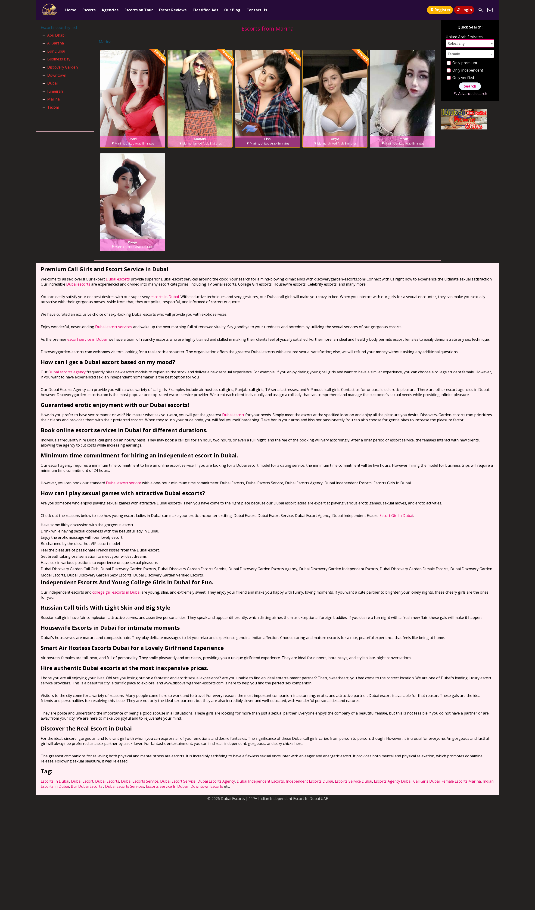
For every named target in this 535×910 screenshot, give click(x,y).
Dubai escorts (118, 279)
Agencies (110, 10)
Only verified (460, 77)
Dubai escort (233, 414)
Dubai (52, 83)
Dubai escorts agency (67, 372)
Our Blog (232, 10)
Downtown (56, 75)
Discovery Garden (62, 67)
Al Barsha (55, 43)
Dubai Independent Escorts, (261, 781)
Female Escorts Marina (461, 781)
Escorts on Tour (138, 10)
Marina (53, 99)
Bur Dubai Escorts (86, 786)
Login (464, 9)
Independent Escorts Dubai (309, 781)
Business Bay (58, 59)
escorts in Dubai (165, 296)
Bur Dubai (56, 51)
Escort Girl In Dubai (396, 515)
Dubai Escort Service (178, 781)
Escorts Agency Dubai (392, 781)
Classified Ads (205, 10)
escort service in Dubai (87, 339)
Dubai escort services (113, 326)
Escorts (89, 10)
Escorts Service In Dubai (167, 786)
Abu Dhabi (56, 35)
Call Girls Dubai (426, 781)
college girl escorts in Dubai (116, 592)
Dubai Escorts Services (124, 786)
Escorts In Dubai (55, 781)
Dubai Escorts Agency (216, 781)
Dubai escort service (123, 482)
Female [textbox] (454, 54)
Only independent (465, 70)
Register (439, 9)
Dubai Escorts (107, 781)
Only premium (462, 62)
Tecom (53, 107)
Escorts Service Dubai (353, 781)
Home (70, 10)
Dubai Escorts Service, (140, 781)
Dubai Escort (82, 781)
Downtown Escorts (206, 786)
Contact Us (256, 10)
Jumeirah (55, 91)
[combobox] (470, 43)
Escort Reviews (173, 10)
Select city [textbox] (456, 43)
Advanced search (470, 93)
